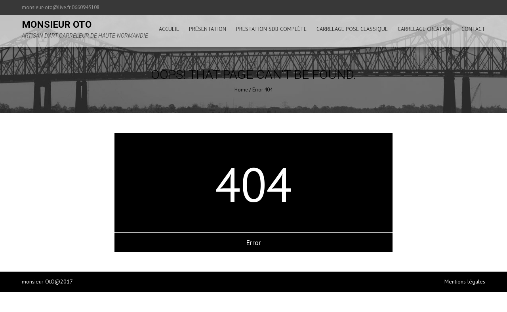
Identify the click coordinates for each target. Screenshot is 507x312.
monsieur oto (56, 24)
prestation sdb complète (271, 28)
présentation (207, 28)
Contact (473, 28)
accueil (169, 28)
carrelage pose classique (352, 28)
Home (241, 89)
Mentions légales (464, 281)
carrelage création (425, 28)
